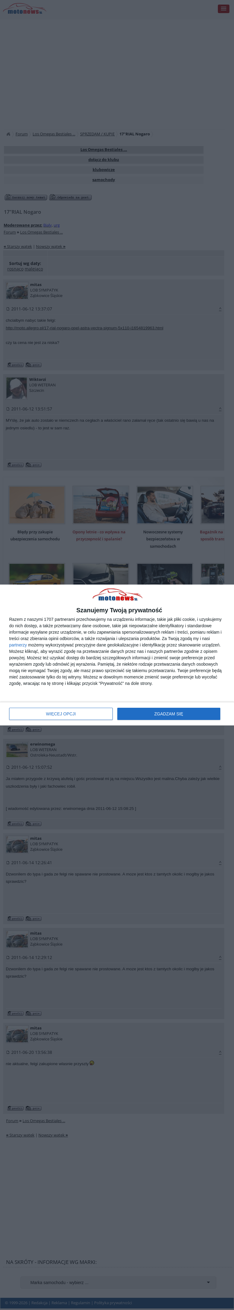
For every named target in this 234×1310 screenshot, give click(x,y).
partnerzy (18, 645)
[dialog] (117, 655)
